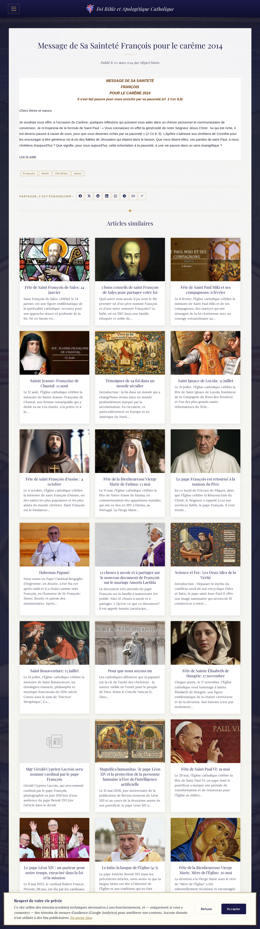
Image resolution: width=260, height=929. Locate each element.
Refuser (206, 909)
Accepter (234, 909)
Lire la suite (27, 157)
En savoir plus (81, 918)
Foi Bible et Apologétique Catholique (130, 8)
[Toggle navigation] (13, 9)
